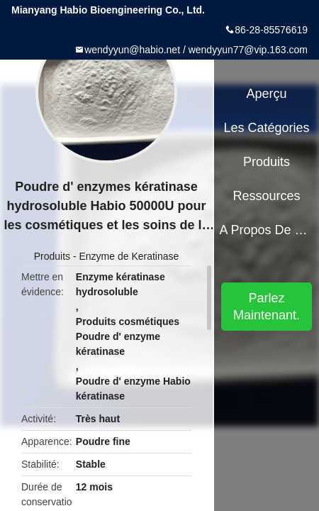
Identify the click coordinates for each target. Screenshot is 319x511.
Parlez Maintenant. (266, 306)
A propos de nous (266, 230)
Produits (52, 256)
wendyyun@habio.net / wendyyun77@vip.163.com (196, 49)
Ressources (267, 196)
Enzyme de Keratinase (129, 256)
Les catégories (267, 128)
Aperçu (267, 94)
